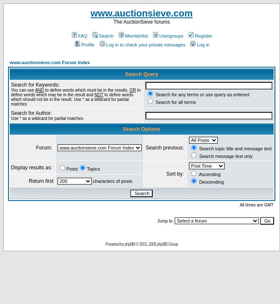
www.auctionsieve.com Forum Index (50, 62)
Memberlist (133, 35)
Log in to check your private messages (143, 44)
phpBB (129, 244)
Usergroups (168, 35)
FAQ (80, 35)
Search (103, 35)
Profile (84, 44)
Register (200, 35)
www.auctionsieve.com (141, 13)
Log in (199, 44)
